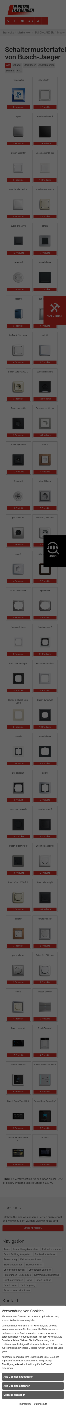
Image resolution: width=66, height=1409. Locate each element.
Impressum (25, 1404)
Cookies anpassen (14, 1394)
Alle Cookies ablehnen (17, 1385)
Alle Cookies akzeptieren (18, 1376)
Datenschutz (40, 1404)
